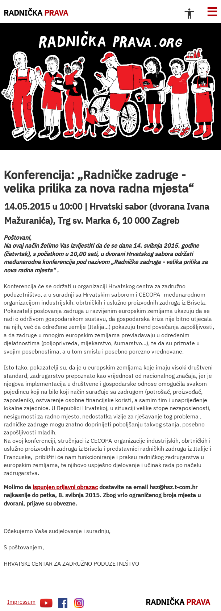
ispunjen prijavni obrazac (65, 487)
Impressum (21, 601)
